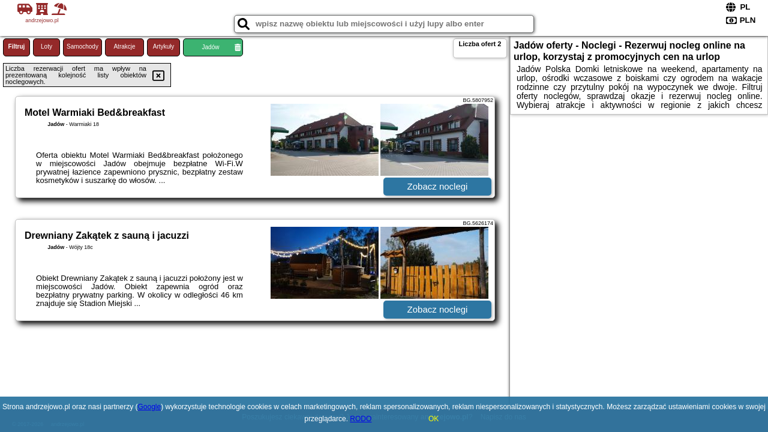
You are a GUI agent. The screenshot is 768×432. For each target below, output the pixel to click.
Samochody (82, 46)
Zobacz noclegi (437, 186)
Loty (46, 46)
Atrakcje (124, 46)
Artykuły (164, 46)
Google (149, 407)
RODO (360, 419)
